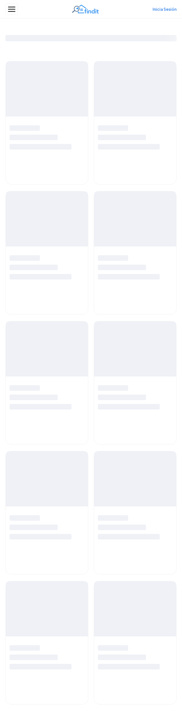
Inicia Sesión (165, 9)
